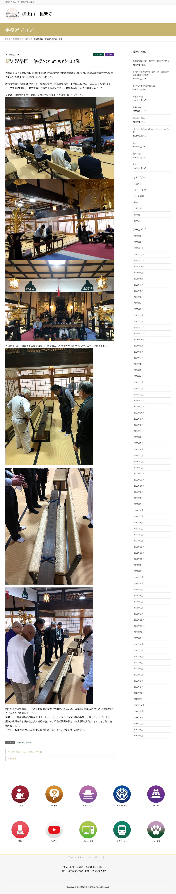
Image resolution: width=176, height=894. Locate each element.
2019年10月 (139, 705)
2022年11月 (139, 480)
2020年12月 (139, 620)
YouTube (54, 841)
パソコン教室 (140, 190)
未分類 (137, 214)
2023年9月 (138, 419)
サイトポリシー (95, 857)
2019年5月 (138, 729)
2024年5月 (138, 370)
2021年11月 (139, 553)
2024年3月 (138, 382)
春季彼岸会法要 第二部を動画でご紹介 (151, 61)
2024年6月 (138, 364)
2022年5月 (138, 516)
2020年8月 (138, 644)
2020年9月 (138, 638)
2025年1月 (138, 321)
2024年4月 (138, 376)
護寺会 (109, 55)
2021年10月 (139, 559)
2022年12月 (139, 474)
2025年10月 (139, 266)
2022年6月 (138, 510)
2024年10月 (139, 340)
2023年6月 (138, 437)
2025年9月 (138, 273)
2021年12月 (139, 547)
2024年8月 (138, 352)
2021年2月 (138, 608)
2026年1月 (138, 248)
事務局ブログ (88, 806)
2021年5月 (138, 589)
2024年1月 (138, 394)
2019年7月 (138, 723)
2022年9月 (138, 492)
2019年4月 (138, 736)
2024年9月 (138, 346)
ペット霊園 (139, 196)
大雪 (135, 164)
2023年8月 (138, 425)
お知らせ (98, 55)
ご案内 (20, 806)
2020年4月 (138, 668)
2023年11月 (139, 407)
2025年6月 (138, 291)
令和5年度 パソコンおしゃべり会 (26, 752)
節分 (135, 143)
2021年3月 (138, 601)
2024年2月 (138, 388)
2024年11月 (139, 333)
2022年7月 (138, 504)
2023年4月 (138, 449)
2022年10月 (139, 486)
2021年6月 (138, 583)
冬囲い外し (138, 107)
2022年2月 (138, 534)
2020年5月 (138, 662)
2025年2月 (138, 315)
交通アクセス (122, 841)
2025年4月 (138, 303)
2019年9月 (138, 711)
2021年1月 (138, 614)
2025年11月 (139, 260)
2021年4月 (138, 595)
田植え (13, 758)
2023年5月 (138, 443)
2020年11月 (139, 626)
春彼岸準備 (138, 96)
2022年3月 (138, 528)
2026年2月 (138, 242)
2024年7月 (138, 358)
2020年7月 (138, 650)
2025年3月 (138, 309)
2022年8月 (138, 498)
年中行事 (138, 208)
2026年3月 (138, 236)
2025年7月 (138, 285)
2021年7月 (138, 577)
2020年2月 (138, 681)
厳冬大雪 (137, 153)
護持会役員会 (139, 118)
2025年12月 (139, 254)
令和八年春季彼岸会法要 (144, 86)
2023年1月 (138, 467)
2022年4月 (138, 522)
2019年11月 (139, 699)
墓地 (136, 202)
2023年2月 (138, 461)
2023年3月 (138, 455)
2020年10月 (139, 632)
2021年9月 (138, 565)
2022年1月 (138, 541)
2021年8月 (138, 571)
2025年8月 (138, 279)
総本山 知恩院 (122, 806)
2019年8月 (138, 717)
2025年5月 (138, 297)
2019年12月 (139, 693)
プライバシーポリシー (76, 857)
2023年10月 (139, 413)
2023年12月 (139, 400)
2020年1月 (138, 687)
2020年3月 (138, 675)
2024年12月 (139, 327)
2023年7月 (138, 431)
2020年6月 (138, 656)
